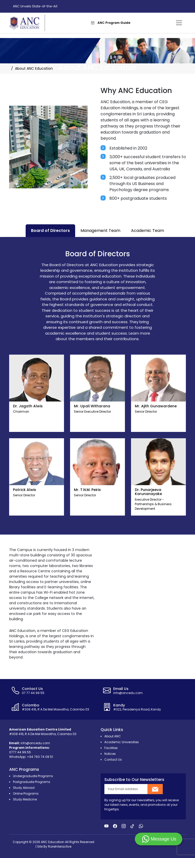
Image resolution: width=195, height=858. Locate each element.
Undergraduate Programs (33, 776)
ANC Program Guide (110, 23)
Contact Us (113, 759)
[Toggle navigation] (179, 23)
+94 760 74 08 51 (40, 757)
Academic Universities (121, 742)
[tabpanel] (97, 386)
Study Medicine (25, 799)
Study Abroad (24, 788)
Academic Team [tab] (147, 230)
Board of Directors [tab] (50, 230)
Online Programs (26, 793)
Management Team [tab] (100, 230)
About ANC (112, 736)
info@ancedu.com (35, 743)
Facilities (111, 748)
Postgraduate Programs (31, 782)
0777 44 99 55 (20, 752)
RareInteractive (59, 846)
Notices (110, 754)
